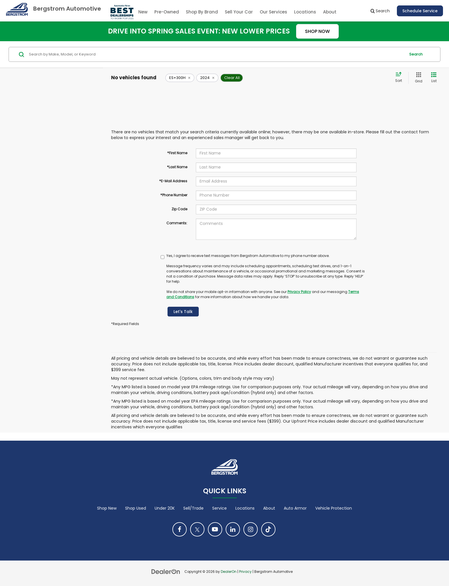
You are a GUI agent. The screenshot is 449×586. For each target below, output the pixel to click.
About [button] (329, 12)
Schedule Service (420, 11)
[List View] (434, 78)
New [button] (142, 12)
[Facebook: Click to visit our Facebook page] (179, 529)
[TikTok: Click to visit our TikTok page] (268, 529)
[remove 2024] (207, 78)
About (269, 508)
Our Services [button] (273, 12)
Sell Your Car (239, 12)
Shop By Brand (202, 12)
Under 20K (165, 508)
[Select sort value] (400, 77)
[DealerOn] (165, 571)
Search (416, 54)
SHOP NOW (317, 31)
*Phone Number (173, 195)
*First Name (177, 153)
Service (219, 508)
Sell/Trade (193, 508)
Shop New (107, 508)
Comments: (176, 223)
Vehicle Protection (333, 508)
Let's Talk (183, 311)
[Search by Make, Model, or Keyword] (216, 54)
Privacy (245, 571)
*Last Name (177, 167)
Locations (305, 12)
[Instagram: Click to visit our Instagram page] (250, 529)
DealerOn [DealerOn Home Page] (229, 571)
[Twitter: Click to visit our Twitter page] (197, 529)
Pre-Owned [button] (166, 12)
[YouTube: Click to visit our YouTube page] (215, 529)
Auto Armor (295, 508)
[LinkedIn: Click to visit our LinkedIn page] (232, 529)
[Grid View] (417, 78)
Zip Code (179, 209)
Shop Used (135, 508)
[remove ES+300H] (179, 78)
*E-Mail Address (173, 181)
